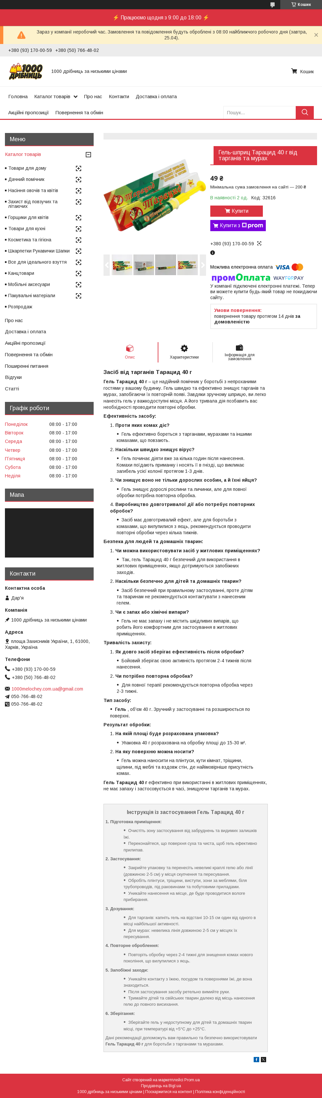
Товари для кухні (26, 228)
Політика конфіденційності (220, 1091)
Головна (18, 96)
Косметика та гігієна (29, 239)
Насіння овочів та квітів (33, 190)
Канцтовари (21, 273)
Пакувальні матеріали (31, 295)
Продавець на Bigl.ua (161, 1086)
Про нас (93, 96)
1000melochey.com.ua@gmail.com (47, 689)
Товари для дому (27, 168)
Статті (12, 388)
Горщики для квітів (28, 217)
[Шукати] (305, 112)
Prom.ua (192, 1080)
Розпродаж (20, 306)
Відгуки (13, 377)
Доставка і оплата (156, 96)
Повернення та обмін (79, 112)
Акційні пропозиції (28, 112)
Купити (240, 211)
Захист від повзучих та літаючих (33, 204)
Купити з (241, 226)
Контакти (119, 96)
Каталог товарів (52, 96)
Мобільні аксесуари (29, 284)
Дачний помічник (26, 179)
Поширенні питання (26, 366)
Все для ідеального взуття (37, 262)
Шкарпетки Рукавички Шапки (39, 250)
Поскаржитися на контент (168, 1091)
